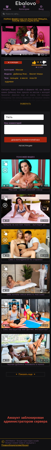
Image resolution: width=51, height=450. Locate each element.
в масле (24, 78)
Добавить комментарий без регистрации (25, 140)
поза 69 (33, 78)
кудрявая (9, 81)
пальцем (14, 78)
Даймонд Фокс (20, 74)
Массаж (19, 69)
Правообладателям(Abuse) (15, 445)
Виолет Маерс (36, 74)
